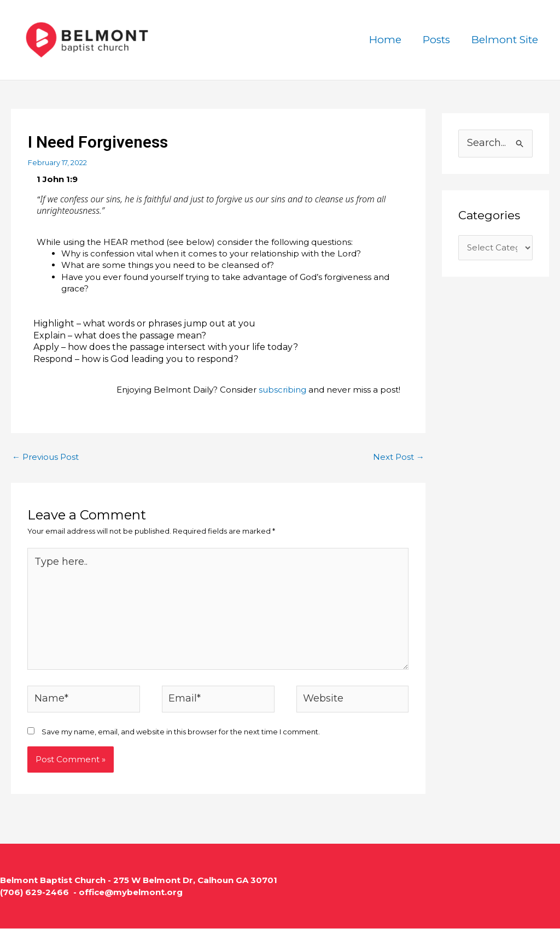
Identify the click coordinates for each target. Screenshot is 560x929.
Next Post (398, 457)
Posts (437, 39)
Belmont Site (505, 39)
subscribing (282, 389)
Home (387, 39)
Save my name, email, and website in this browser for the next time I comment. (181, 732)
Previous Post (45, 457)
